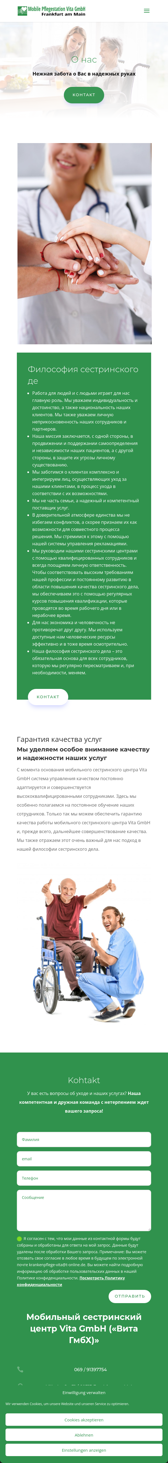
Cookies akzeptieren (84, 1419)
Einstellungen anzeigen (84, 1450)
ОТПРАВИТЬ (130, 1296)
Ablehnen (84, 1435)
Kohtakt (84, 94)
